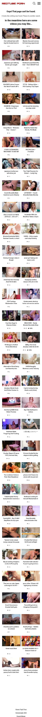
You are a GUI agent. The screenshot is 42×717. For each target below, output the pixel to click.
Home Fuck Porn (21, 709)
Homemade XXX (20, 713)
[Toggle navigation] (39, 3)
